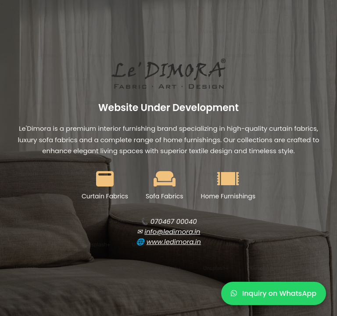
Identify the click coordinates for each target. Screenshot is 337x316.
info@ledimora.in (172, 231)
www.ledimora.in (174, 241)
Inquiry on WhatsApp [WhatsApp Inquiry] (273, 293)
